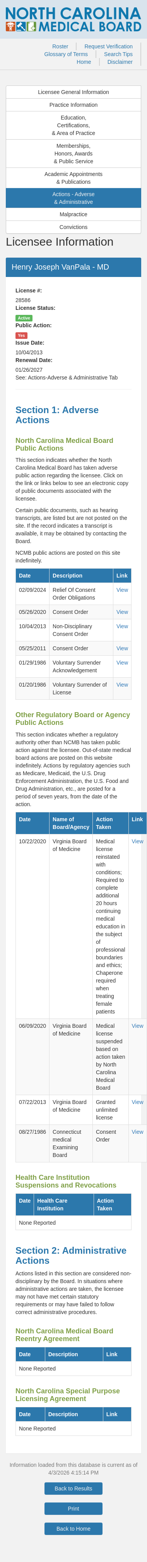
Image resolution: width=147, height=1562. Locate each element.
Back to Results (73, 1488)
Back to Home (73, 1529)
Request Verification (108, 46)
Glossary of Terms (66, 54)
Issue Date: (29, 343)
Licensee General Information (73, 92)
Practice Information (74, 105)
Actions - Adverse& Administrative (74, 198)
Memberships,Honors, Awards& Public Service (73, 153)
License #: (28, 290)
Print (73, 1509)
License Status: (35, 308)
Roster (60, 46)
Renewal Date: (34, 360)
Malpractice (73, 214)
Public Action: (33, 325)
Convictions (73, 227)
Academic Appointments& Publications (73, 178)
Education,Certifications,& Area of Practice (73, 125)
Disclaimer (120, 62)
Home (84, 62)
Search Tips (118, 54)
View (122, 590)
